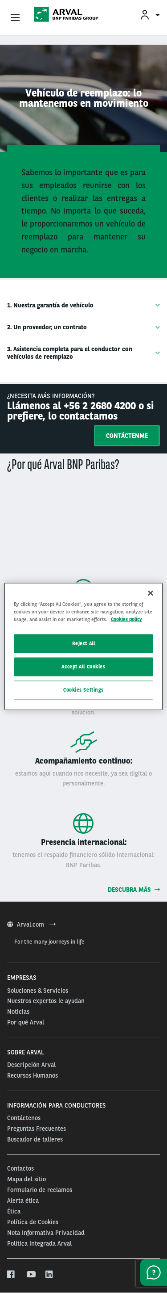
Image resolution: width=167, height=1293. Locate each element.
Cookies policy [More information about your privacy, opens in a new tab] (126, 619)
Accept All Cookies (83, 666)
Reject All (83, 643)
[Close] (150, 593)
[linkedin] (49, 1275)
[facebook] (11, 1275)
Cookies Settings (83, 690)
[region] (83, 647)
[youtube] (30, 1275)
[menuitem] (149, 14)
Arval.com (31, 924)
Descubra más (134, 889)
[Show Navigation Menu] (15, 18)
